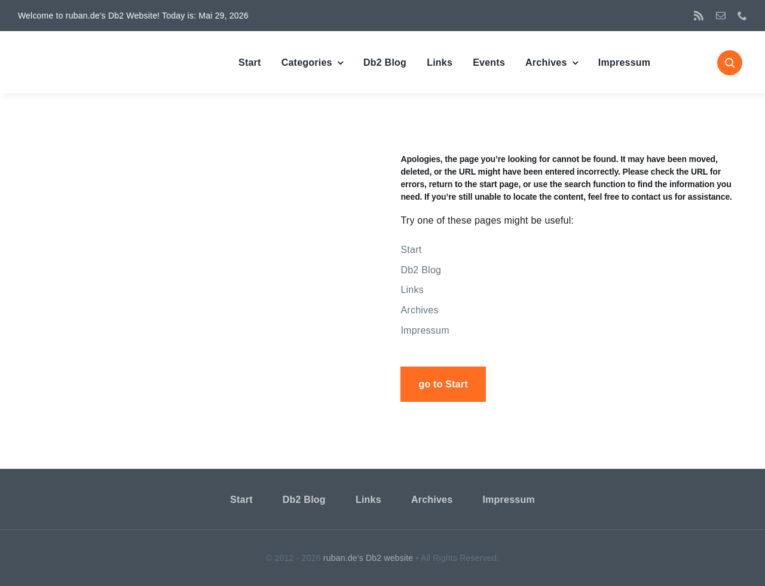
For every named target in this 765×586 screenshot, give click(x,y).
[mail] (721, 15)
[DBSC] (80, 50)
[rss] (698, 15)
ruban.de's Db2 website (368, 558)
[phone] (742, 15)
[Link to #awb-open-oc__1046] (729, 62)
